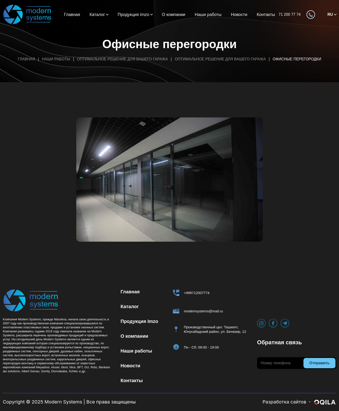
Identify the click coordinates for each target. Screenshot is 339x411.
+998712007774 (197, 293)
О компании (173, 14)
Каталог (97, 14)
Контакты (266, 14)
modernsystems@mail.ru (203, 311)
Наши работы (208, 14)
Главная (72, 14)
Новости (239, 14)
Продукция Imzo (133, 14)
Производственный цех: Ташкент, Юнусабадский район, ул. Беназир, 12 (215, 329)
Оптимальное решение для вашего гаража (122, 59)
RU (330, 14)
